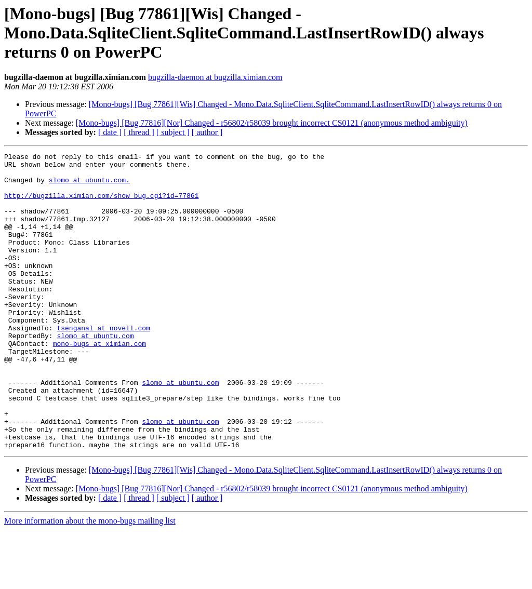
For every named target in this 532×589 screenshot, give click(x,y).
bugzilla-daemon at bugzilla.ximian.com (215, 77)
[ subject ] (173, 132)
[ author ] (207, 132)
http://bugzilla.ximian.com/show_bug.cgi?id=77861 (101, 204)
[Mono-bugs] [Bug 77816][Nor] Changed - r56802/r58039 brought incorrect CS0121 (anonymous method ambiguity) (272, 122)
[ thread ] (139, 132)
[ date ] (110, 132)
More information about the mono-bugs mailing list (90, 579)
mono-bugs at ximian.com (99, 382)
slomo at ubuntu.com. (89, 186)
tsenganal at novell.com (103, 363)
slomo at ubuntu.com (95, 373)
